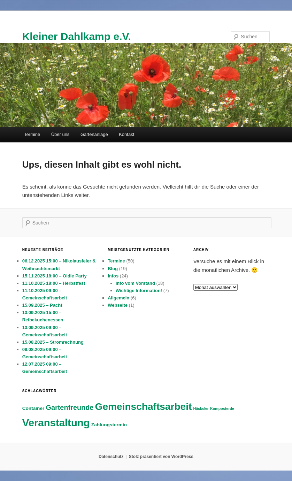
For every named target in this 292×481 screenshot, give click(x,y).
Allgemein (118, 297)
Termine (32, 134)
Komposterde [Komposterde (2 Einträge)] (222, 408)
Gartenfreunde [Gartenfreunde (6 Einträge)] (70, 407)
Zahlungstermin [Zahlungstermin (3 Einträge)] (109, 424)
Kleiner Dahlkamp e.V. (76, 36)
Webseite (118, 305)
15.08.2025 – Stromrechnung (53, 342)
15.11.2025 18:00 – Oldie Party (54, 275)
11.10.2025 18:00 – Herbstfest (53, 283)
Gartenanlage (94, 134)
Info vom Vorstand (135, 283)
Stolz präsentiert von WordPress (161, 456)
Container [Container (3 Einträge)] (33, 408)
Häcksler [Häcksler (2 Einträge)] (200, 408)
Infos (113, 275)
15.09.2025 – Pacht (42, 305)
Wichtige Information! (139, 290)
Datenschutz (111, 456)
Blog (113, 268)
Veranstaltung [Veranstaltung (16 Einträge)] (56, 422)
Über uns (60, 134)
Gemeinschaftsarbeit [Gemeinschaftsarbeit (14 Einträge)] (143, 406)
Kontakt (126, 134)
